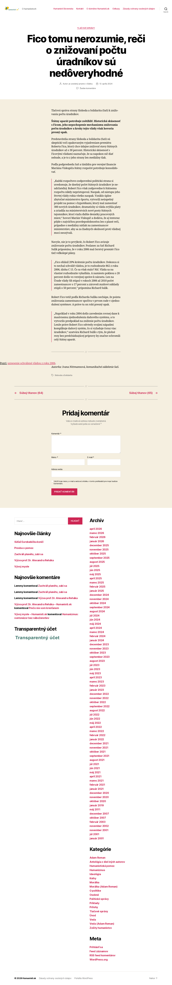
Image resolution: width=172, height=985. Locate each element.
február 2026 (97, 537)
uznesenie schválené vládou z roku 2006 (31, 363)
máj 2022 (95, 722)
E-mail (90, 457)
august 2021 (97, 759)
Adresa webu (56, 469)
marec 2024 (97, 632)
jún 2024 (95, 619)
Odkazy (116, 8)
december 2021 (99, 743)
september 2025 (100, 557)
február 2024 (97, 636)
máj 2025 (95, 574)
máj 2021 (95, 772)
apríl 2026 (96, 528)
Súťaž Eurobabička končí (28, 541)
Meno (54, 457)
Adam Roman (97, 857)
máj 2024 (95, 623)
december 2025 (99, 545)
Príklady (94, 903)
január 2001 (97, 838)
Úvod (93, 915)
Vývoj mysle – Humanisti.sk (30, 614)
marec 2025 (97, 582)
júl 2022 (94, 714)
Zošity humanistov (101, 927)
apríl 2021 (95, 776)
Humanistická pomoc (102, 865)
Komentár (56, 434)
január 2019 (97, 805)
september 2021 (99, 755)
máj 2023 (95, 673)
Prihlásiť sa (96, 947)
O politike (95, 890)
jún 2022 (95, 718)
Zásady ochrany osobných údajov (139, 8)
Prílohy (94, 907)
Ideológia (95, 874)
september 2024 (100, 607)
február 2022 (97, 735)
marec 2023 (97, 681)
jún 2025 (95, 570)
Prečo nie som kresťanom (44, 608)
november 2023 (99, 648)
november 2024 (99, 599)
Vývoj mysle (21, 566)
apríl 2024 (96, 627)
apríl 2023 (96, 677)
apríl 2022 (96, 726)
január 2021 (97, 788)
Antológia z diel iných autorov (107, 861)
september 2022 (100, 706)
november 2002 (99, 825)
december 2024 (99, 594)
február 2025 (97, 586)
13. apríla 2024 (105, 84)
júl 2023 (94, 665)
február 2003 (97, 821)
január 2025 (97, 590)
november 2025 (99, 549)
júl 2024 (94, 615)
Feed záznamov (99, 951)
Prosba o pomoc (23, 548)
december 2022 (99, 693)
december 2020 (99, 792)
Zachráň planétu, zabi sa (28, 554)
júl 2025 (94, 566)
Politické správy (99, 898)
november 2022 (99, 698)
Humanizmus (97, 870)
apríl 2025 (96, 578)
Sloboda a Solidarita (63, 375)
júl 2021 (94, 764)
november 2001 (99, 830)
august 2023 (97, 660)
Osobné (94, 894)
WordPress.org (99, 959)
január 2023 (97, 689)
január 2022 (97, 739)
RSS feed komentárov (102, 955)
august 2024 (97, 611)
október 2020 (98, 801)
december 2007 (99, 813)
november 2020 (99, 797)
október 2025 (98, 553)
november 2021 (99, 747)
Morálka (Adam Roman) (104, 886)
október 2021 (98, 751)
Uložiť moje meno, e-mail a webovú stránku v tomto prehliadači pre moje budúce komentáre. (86, 482)
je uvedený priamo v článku (81, 84)
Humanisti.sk (29, 978)
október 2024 (98, 603)
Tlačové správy (86, 28)
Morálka (94, 882)
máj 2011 (95, 809)
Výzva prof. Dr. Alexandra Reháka (34, 560)
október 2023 (98, 652)
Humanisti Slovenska (63, 8)
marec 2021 (97, 780)
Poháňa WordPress (83, 978)
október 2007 (98, 817)
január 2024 (97, 640)
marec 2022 (97, 731)
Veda (93, 919)
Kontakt (80, 8)
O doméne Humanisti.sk (97, 8)
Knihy (93, 878)
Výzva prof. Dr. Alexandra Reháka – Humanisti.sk (43, 604)
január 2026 (97, 541)
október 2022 (98, 702)
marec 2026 (97, 533)
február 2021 (97, 784)
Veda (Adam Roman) (102, 923)
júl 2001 (94, 834)
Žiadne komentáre (88, 88)
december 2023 (99, 644)
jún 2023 (95, 669)
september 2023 (100, 656)
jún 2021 (95, 768)
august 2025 (97, 561)
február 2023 (97, 685)
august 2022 (97, 710)
